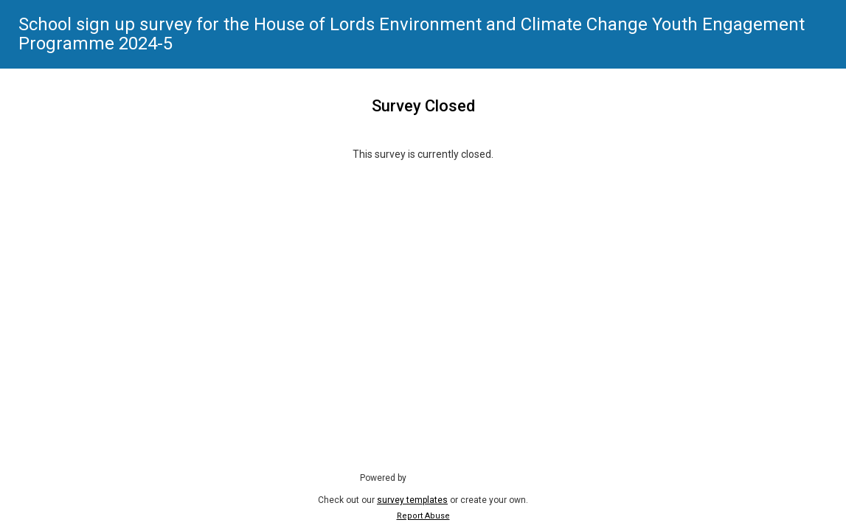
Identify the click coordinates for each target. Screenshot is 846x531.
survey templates (412, 500)
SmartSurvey (449, 477)
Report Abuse (423, 516)
